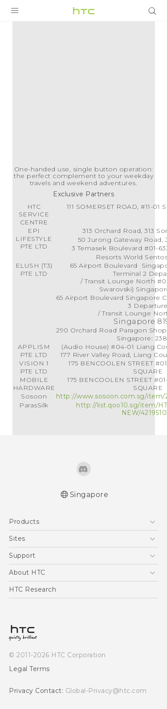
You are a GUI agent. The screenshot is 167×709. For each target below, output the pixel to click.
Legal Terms (29, 669)
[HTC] (83, 10)
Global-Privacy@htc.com (106, 691)
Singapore (89, 494)
